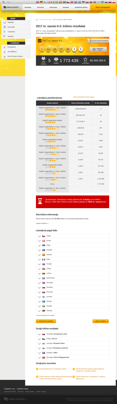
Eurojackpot (12, 47)
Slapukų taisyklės (29, 391)
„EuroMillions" (12, 51)
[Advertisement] (72, 82)
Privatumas (21, 391)
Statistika (11, 22)
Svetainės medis (22, 389)
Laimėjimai (11, 32)
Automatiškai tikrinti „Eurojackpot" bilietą (52, 369)
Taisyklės (11, 36)
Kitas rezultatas (101, 321)
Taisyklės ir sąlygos (41, 391)
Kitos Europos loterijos (15, 56)
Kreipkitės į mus (9, 389)
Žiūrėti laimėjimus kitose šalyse (84, 97)
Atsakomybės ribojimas (10, 391)
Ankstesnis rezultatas (46, 321)
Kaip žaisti (11, 27)
